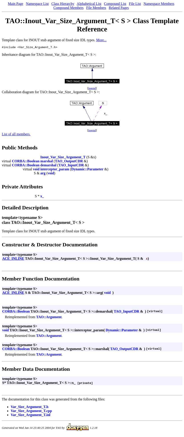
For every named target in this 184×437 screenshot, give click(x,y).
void (36, 170)
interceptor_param (54, 170)
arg (42, 174)
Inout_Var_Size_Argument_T (62, 158)
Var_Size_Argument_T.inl (30, 415)
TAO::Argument (48, 318)
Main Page (15, 4)
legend (92, 89)
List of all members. (16, 135)
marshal (46, 162)
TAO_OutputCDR (69, 162)
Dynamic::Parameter (87, 170)
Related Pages (119, 8)
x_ (42, 197)
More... (101, 40)
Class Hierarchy (62, 4)
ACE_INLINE (13, 259)
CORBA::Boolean (26, 162)
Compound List (115, 4)
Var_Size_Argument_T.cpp (31, 411)
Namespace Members (159, 4)
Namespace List (37, 4)
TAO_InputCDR (71, 166)
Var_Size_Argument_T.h (29, 407)
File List (135, 4)
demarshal (48, 166)
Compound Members (68, 8)
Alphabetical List (89, 4)
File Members (96, 8)
